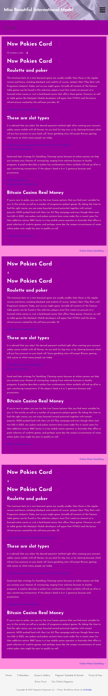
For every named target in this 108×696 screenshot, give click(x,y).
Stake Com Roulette (17, 180)
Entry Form (40, 682)
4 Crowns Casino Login (18, 149)
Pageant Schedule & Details (69, 675)
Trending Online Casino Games (22, 604)
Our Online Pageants (62, 682)
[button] (103, 6)
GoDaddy (87, 690)
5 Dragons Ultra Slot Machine (22, 329)
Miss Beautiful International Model (38, 10)
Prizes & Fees (95, 675)
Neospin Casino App (17, 369)
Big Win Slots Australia (19, 444)
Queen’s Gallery (42, 675)
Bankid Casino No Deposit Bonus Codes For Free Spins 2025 (38, 145)
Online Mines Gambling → (93, 251)
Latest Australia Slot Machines (23, 110)
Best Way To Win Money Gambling (25, 365)
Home (9, 675)
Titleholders (23, 675)
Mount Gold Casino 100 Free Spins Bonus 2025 (31, 538)
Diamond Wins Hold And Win (22, 184)
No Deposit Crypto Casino (20, 236)
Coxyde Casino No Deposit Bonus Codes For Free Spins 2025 (38, 573)
